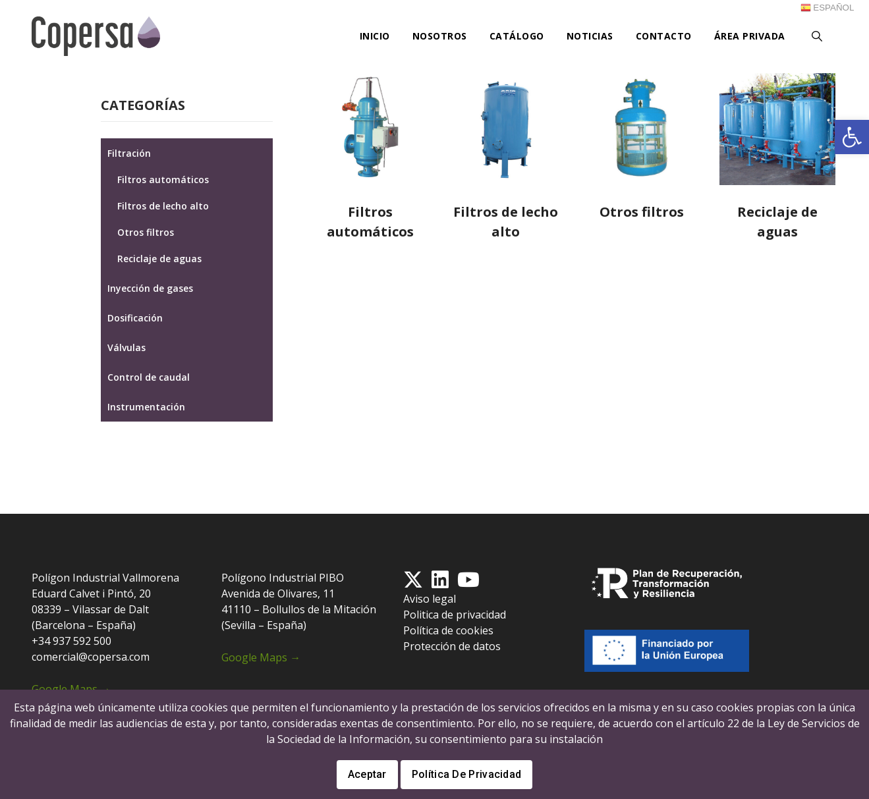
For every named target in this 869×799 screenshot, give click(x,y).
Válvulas (126, 347)
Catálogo (517, 36)
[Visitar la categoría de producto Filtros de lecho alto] (506, 158)
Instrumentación (146, 406)
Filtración (129, 153)
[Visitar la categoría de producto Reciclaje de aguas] (777, 158)
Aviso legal (429, 599)
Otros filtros (145, 232)
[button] (852, 137)
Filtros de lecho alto (163, 206)
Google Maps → (71, 689)
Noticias (590, 36)
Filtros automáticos (163, 179)
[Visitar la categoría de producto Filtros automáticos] (370, 158)
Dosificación (135, 318)
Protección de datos (452, 646)
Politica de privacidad (454, 614)
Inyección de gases (150, 288)
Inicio (375, 36)
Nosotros (439, 36)
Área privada (749, 36)
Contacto (664, 36)
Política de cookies (448, 630)
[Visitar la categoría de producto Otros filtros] (642, 149)
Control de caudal (148, 377)
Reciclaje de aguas (159, 258)
